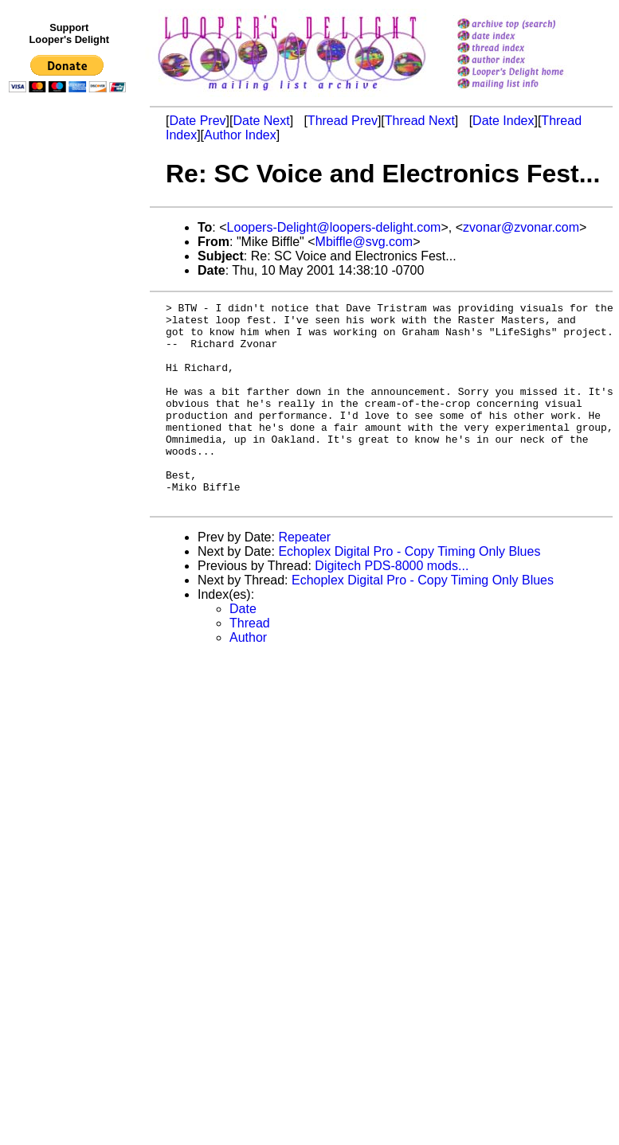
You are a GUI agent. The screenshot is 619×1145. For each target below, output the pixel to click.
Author (248, 678)
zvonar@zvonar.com (521, 227)
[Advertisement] (70, 427)
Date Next (261, 120)
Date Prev (197, 120)
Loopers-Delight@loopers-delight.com (334, 227)
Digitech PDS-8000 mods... (391, 606)
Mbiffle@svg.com (364, 241)
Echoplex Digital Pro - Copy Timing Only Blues (409, 592)
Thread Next (420, 120)
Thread (249, 663)
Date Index (503, 120)
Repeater (304, 577)
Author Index (240, 135)
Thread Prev (343, 120)
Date (243, 649)
